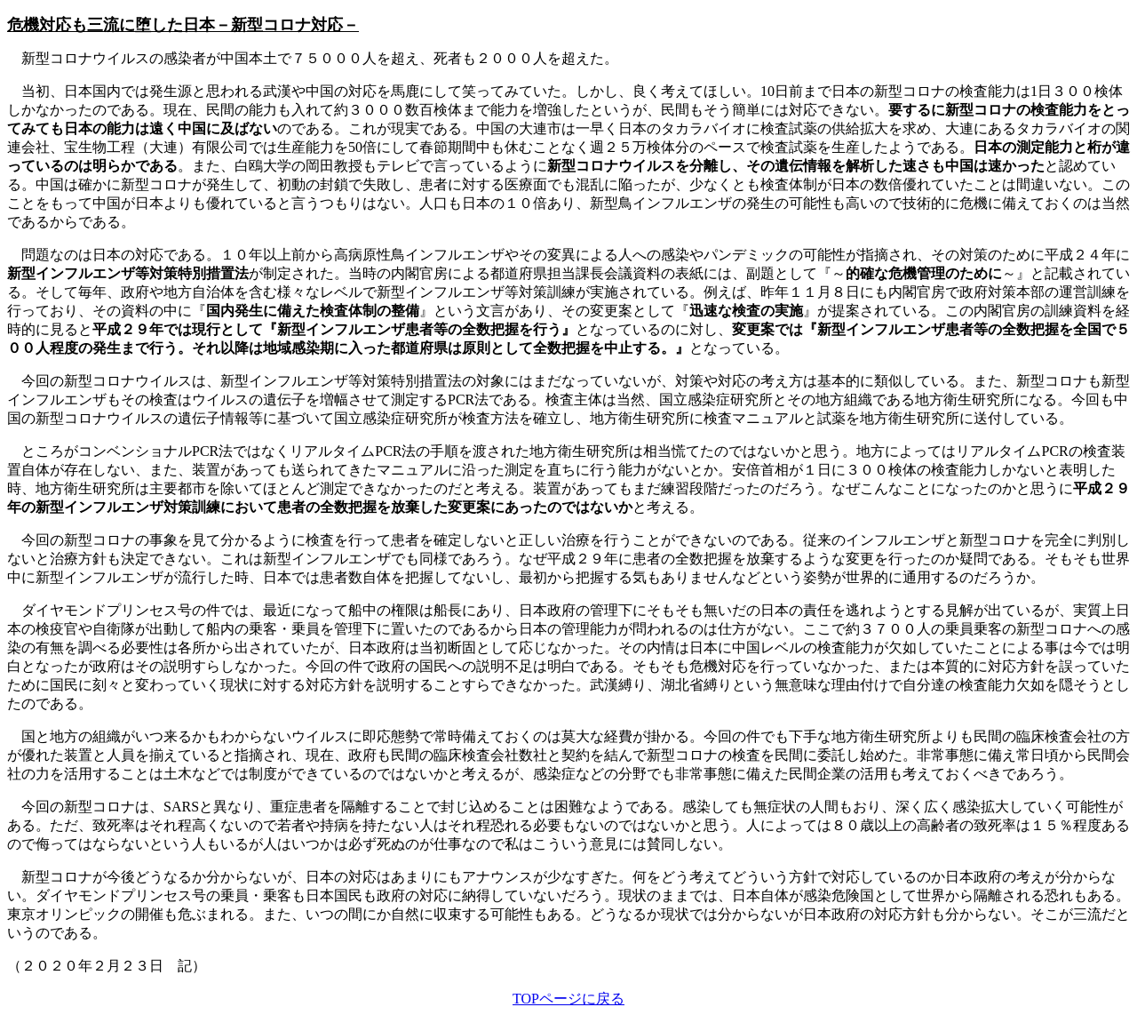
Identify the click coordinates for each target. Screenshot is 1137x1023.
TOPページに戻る (568, 998)
